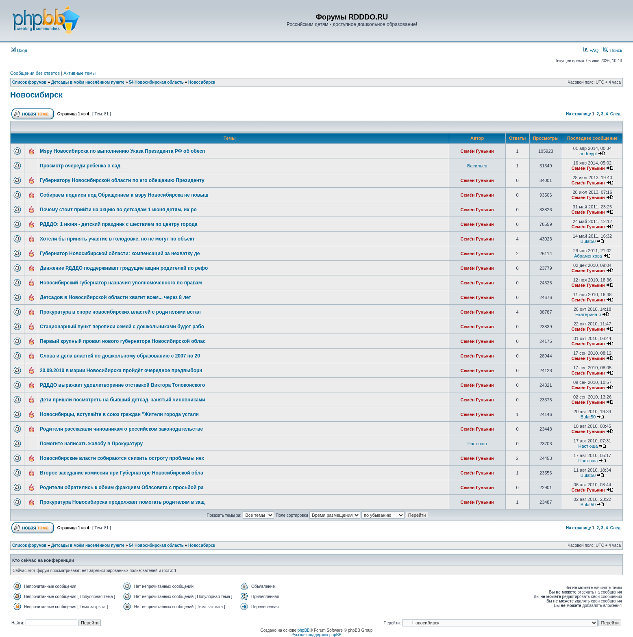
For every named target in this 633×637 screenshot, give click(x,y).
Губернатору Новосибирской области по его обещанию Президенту (122, 180)
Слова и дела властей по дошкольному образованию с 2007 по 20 (120, 356)
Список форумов (29, 82)
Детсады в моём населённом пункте (87, 82)
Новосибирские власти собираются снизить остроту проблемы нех (122, 458)
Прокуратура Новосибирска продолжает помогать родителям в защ (122, 502)
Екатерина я (588, 314)
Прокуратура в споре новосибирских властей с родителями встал (120, 312)
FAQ (590, 50)
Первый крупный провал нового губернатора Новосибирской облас (123, 341)
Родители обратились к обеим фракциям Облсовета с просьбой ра (122, 487)
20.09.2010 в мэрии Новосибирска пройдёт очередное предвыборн (121, 370)
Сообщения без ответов (35, 73)
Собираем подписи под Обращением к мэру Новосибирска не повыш (124, 195)
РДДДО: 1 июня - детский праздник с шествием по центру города (118, 224)
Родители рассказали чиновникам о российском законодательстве (121, 429)
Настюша (477, 443)
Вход (19, 50)
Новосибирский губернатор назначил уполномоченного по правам (121, 283)
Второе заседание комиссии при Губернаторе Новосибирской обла (121, 473)
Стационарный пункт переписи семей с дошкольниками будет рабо (122, 326)
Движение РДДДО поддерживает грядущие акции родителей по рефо (124, 268)
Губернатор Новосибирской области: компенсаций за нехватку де (120, 253)
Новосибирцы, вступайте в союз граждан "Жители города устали (119, 414)
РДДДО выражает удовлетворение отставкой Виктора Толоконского (122, 385)
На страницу (578, 114)
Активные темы (79, 73)
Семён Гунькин (477, 151)
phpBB (304, 630)
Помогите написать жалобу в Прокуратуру (91, 443)
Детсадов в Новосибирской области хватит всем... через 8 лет (115, 297)
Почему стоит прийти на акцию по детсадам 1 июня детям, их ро (118, 209)
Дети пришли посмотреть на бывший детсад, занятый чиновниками (122, 400)
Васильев (477, 165)
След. (616, 114)
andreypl (587, 153)
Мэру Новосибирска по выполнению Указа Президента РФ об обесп (122, 151)
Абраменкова (588, 256)
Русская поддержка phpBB (316, 635)
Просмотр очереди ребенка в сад (80, 166)
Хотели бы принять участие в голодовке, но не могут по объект (117, 239)
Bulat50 (588, 241)
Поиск (612, 50)
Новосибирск (201, 82)
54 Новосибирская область (156, 82)
